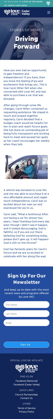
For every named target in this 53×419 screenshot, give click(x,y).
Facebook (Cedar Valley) (26, 384)
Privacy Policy (26, 411)
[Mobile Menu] (48, 12)
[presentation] (25, 333)
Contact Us (26, 398)
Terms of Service (26, 408)
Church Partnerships (26, 394)
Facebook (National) (27, 380)
